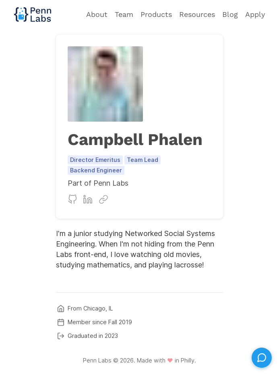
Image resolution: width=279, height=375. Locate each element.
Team (124, 14)
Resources (197, 14)
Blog (230, 14)
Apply (255, 14)
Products (156, 14)
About (96, 14)
